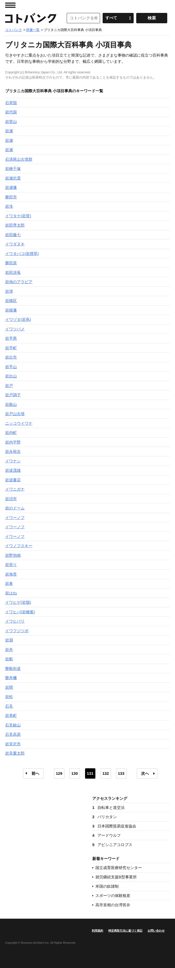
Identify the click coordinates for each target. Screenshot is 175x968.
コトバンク (30, 18)
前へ (35, 773)
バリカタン (104, 816)
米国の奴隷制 (107, 886)
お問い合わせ (156, 930)
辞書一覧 (33, 30)
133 (121, 773)
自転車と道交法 (108, 807)
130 (74, 773)
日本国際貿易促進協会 (114, 826)
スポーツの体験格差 (112, 895)
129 (59, 773)
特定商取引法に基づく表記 (125, 930)
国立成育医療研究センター (118, 867)
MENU (10, 5)
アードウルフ (106, 835)
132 (105, 773)
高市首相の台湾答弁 (112, 905)
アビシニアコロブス (112, 844)
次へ (145, 773)
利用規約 (97, 930)
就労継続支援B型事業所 (116, 877)
